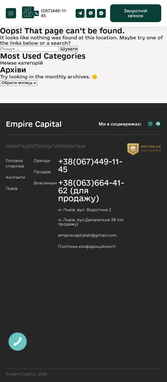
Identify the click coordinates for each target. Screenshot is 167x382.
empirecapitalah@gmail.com (87, 235)
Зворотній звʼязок (135, 13)
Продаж (42, 171)
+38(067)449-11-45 (90, 165)
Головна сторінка (15, 163)
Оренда (42, 160)
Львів (12, 188)
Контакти (15, 177)
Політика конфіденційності (87, 246)
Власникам (45, 183)
